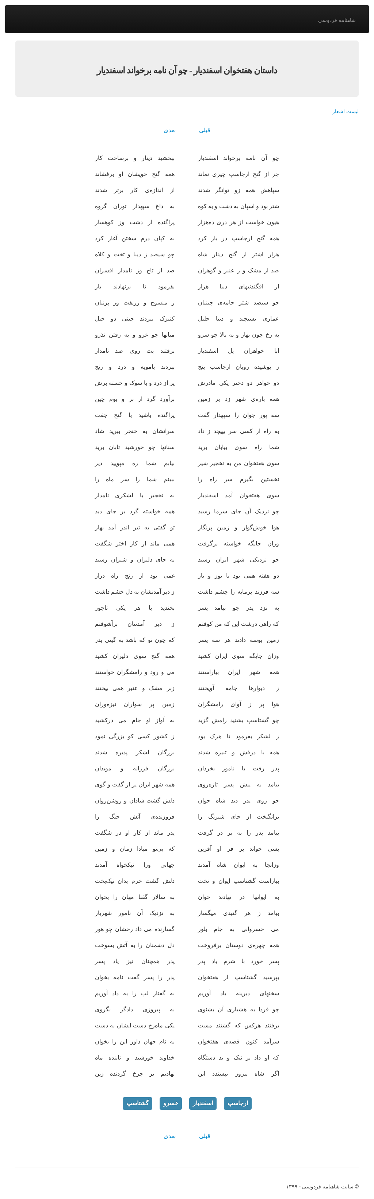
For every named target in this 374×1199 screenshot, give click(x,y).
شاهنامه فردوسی (337, 20)
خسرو (170, 1103)
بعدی (170, 130)
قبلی (204, 130)
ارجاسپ (238, 1103)
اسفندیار (203, 1103)
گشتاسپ (137, 1103)
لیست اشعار (345, 111)
